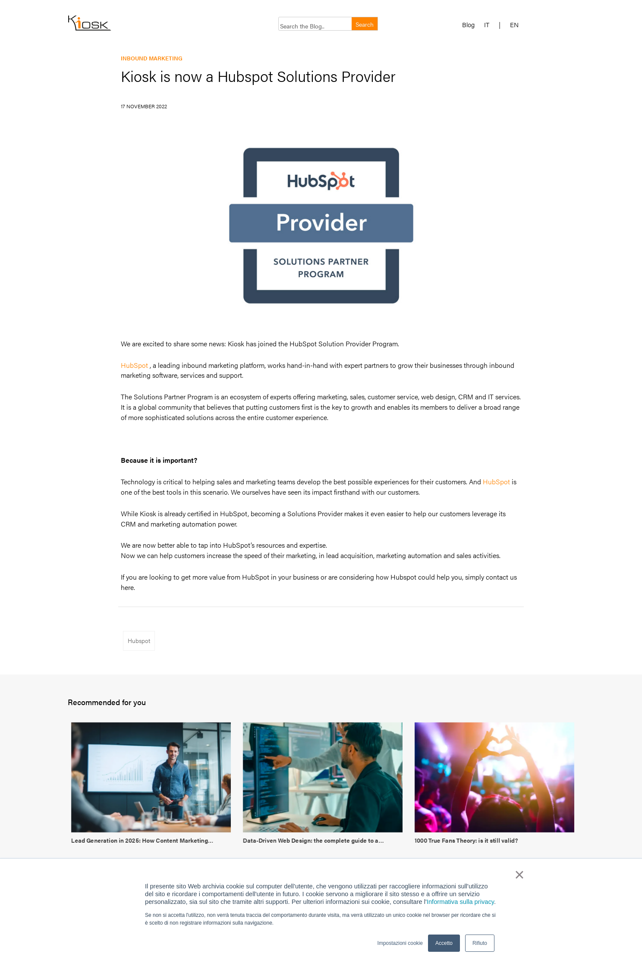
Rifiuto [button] (479, 943)
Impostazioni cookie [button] (400, 943)
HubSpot (134, 365)
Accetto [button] (444, 943)
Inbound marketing (152, 58)
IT (486, 25)
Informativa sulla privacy (460, 901)
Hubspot (139, 640)
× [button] (519, 874)
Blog (468, 25)
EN (514, 25)
